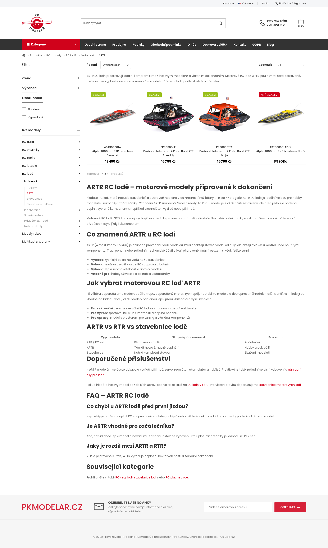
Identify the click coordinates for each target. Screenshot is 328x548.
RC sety (32, 188)
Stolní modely (33, 215)
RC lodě (71, 55)
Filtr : (25, 65)
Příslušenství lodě (36, 221)
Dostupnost (32, 98)
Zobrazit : (266, 65)
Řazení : (92, 65)
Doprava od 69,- (214, 45)
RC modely (54, 55)
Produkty (36, 55)
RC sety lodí (124, 477)
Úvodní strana (95, 45)
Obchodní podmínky (166, 45)
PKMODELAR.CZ (52, 507)
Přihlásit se (283, 3)
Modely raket (31, 233)
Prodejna (119, 45)
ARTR (102, 55)
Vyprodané (36, 117)
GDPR (256, 45)
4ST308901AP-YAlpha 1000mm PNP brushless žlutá (280, 149)
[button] (51, 44)
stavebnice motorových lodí (280, 385)
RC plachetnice (177, 477)
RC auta (28, 142)
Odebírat (287, 507)
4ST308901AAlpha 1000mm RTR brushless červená (112, 151)
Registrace (299, 3)
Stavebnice (34, 199)
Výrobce (29, 88)
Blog (270, 45)
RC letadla (29, 166)
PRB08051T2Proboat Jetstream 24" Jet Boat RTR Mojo (224, 151)
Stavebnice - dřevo (40, 204)
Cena (26, 78)
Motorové (88, 55)
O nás (191, 45)
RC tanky (28, 158)
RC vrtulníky (30, 150)
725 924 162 (275, 25)
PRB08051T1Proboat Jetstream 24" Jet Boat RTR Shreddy (168, 151)
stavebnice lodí (145, 477)
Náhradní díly (33, 226)
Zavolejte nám (276, 21)
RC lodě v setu (198, 385)
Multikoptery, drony (36, 241)
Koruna (227, 3)
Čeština (244, 3)
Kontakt (266, 3)
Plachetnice (32, 210)
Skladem (34, 109)
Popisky (138, 45)
